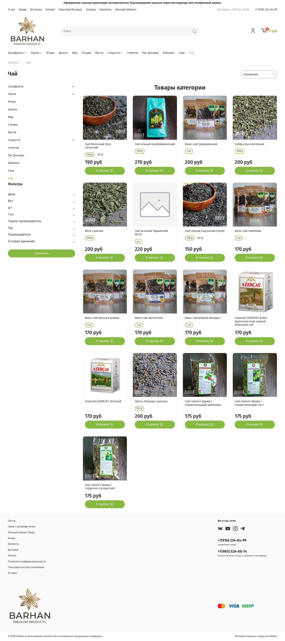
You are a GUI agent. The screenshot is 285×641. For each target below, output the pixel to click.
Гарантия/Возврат (70, 9)
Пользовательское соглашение (26, 567)
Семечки (132, 53)
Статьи (12, 520)
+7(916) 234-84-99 (232, 540)
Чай (191, 53)
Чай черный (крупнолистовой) (204, 231)
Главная (13, 62)
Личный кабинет (125, 9)
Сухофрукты (17, 53)
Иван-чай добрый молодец (202, 318)
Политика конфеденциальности (27, 561)
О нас (11, 9)
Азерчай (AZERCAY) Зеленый (103, 401)
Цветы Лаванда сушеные (151, 401)
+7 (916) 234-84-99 (266, 9)
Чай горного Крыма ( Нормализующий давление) (203, 403)
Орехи (36, 53)
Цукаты (63, 53)
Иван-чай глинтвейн (248, 231)
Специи (86, 53)
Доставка (36, 9)
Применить (42, 253)
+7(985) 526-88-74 (232, 551)
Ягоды (50, 53)
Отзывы (91, 9)
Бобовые (168, 53)
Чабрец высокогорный (249, 144)
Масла (99, 53)
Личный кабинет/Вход (21, 532)
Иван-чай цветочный (148, 318)
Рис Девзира (150, 53)
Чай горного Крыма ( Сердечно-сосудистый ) (100, 486)
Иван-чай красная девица (102, 318)
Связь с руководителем (21, 526)
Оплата (50, 9)
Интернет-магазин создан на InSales (256, 636)
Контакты (105, 9)
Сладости (115, 53)
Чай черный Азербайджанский (155, 144)
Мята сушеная (94, 231)
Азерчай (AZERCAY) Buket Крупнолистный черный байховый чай (251, 321)
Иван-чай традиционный (201, 144)
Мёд (74, 53)
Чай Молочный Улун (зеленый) (98, 146)
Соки (182, 53)
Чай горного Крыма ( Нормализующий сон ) (249, 403)
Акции (23, 9)
